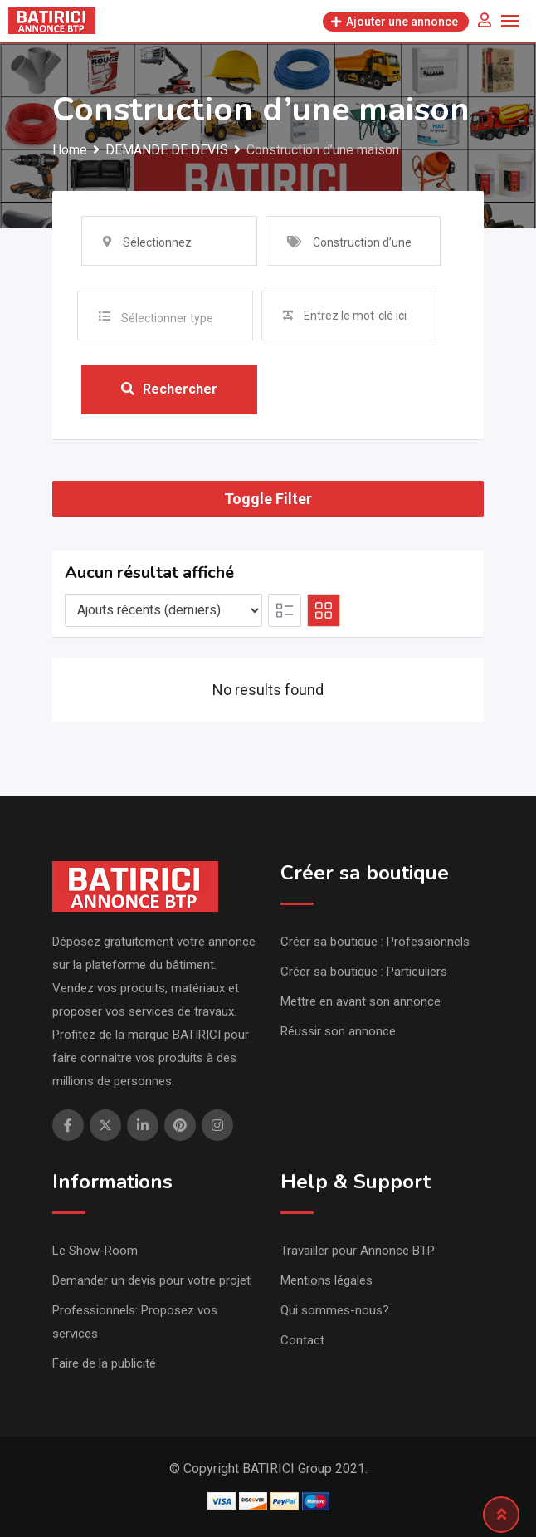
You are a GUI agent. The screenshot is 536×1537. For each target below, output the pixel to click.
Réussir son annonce (338, 1031)
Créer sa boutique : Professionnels (375, 941)
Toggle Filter (268, 499)
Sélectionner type (167, 318)
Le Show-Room (95, 1250)
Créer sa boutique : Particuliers (363, 971)
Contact (302, 1340)
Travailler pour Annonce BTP (357, 1250)
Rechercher (169, 390)
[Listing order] (163, 610)
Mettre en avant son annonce (360, 1001)
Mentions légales (326, 1280)
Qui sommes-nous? (334, 1310)
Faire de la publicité (104, 1363)
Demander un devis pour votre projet (151, 1280)
